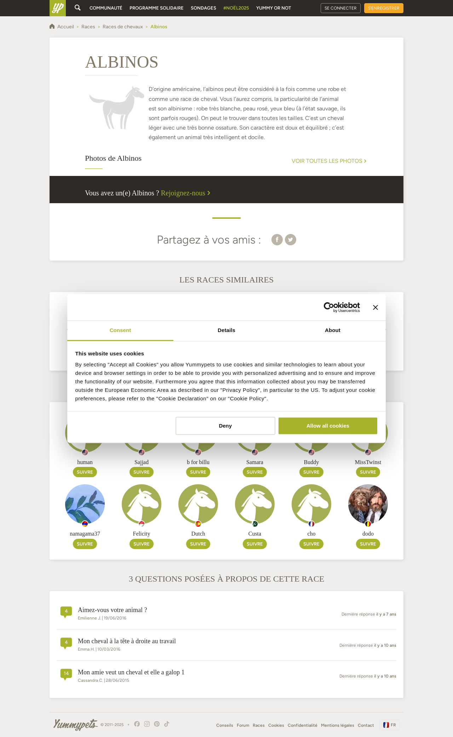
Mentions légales (337, 725)
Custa (254, 534)
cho (311, 534)
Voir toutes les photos (330, 161)
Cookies (276, 725)
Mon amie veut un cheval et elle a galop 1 (131, 672)
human (85, 462)
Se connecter (341, 8)
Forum (243, 725)
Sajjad (141, 462)
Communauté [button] (106, 8)
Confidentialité (302, 725)
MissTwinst (368, 462)
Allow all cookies (327, 426)
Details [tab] (226, 330)
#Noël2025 (236, 8)
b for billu (198, 462)
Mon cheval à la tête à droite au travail (127, 641)
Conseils (224, 725)
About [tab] (332, 330)
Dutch (198, 534)
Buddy (311, 462)
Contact (366, 725)
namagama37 (85, 534)
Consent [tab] (120, 330)
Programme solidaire (157, 8)
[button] (277, 239)
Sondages (203, 8)
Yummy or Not (273, 8)
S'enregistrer (384, 8)
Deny (225, 426)
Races (259, 725)
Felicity (141, 534)
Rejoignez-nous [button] (187, 193)
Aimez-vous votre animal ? (112, 609)
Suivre (85, 472)
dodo (368, 534)
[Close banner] (375, 307)
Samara (254, 462)
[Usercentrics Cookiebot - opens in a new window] (329, 307)
